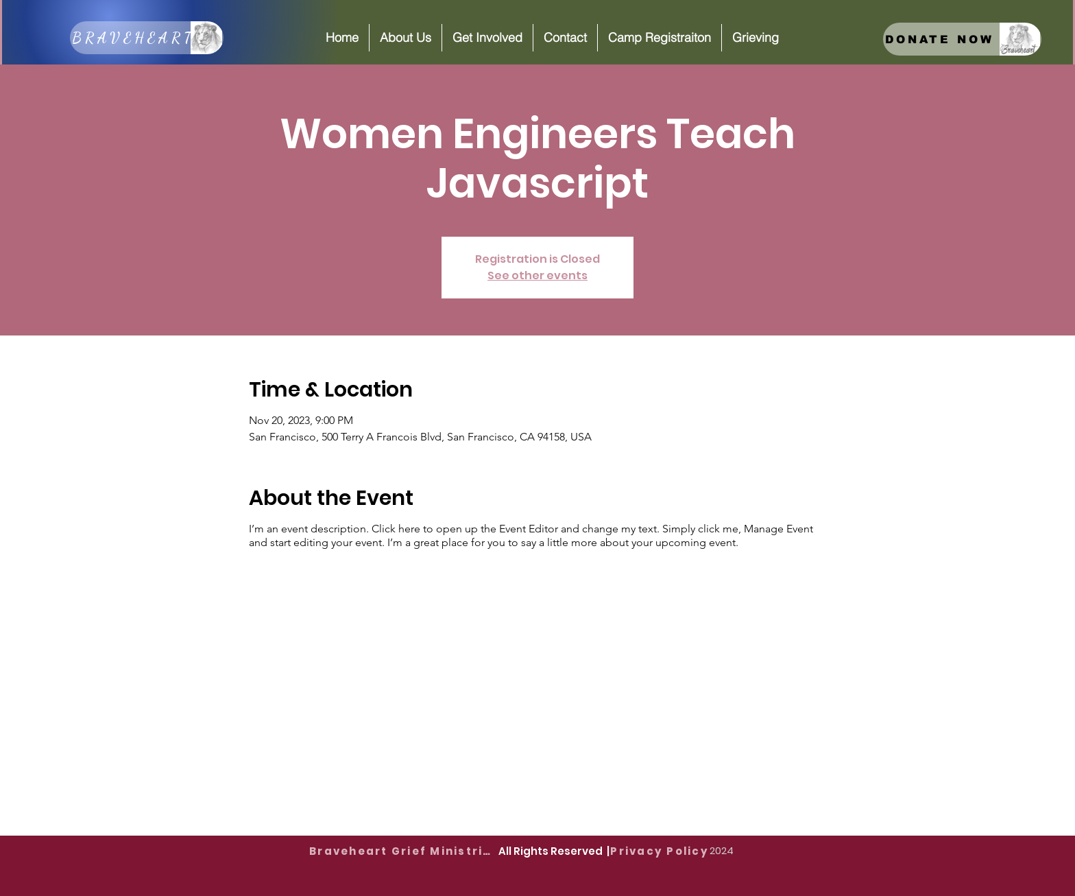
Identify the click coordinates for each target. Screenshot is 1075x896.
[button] (405, 37)
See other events (537, 275)
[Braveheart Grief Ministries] (403, 851)
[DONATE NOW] (962, 39)
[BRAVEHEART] (147, 37)
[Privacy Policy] (659, 851)
